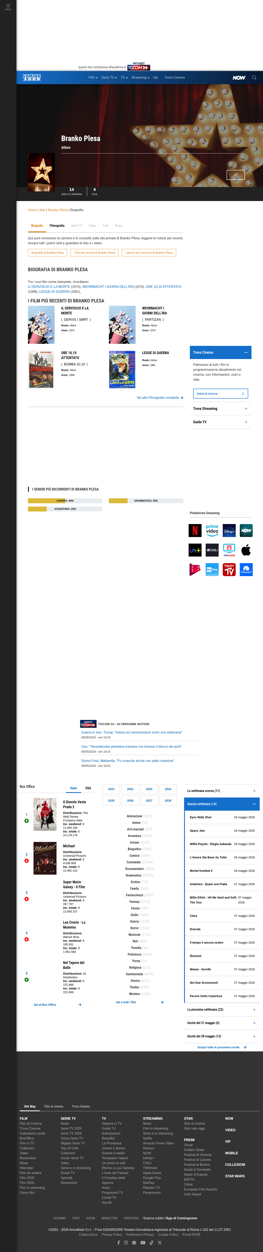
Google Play (152, 1178)
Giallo (134, 915)
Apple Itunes (152, 1173)
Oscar (188, 1145)
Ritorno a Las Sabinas (118, 1168)
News (24, 1163)
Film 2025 (27, 1178)
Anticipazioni (111, 1133)
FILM (23, 1118)
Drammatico (134, 875)
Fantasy (134, 902)
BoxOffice (27, 1138)
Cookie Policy (168, 1234)
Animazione (134, 816)
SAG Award (192, 1194)
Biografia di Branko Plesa (47, 252)
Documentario (134, 869)
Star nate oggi (194, 1128)
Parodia (136, 948)
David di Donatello (197, 1169)
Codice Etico (88, 1234)
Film (94, 190)
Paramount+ (152, 1192)
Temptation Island (115, 1158)
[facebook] (118, 1243)
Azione (134, 842)
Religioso (135, 968)
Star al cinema (194, 1123)
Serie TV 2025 (71, 1128)
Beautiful (108, 1138)
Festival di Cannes (197, 1159)
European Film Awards (200, 1189)
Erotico (135, 882)
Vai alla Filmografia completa (160, 397)
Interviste (26, 1168)
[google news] (134, 1243)
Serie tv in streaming (76, 1168)
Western (134, 994)
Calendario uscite (32, 1133)
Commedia (134, 862)
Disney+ (149, 1148)
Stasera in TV (112, 1123)
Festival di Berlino (197, 1164)
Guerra (134, 921)
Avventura (134, 836)
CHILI (147, 1163)
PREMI (189, 1140)
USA (88, 788)
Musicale (135, 935)
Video (24, 1153)
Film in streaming (32, 1187)
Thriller (134, 987)
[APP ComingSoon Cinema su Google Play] (240, 1218)
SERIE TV (68, 1118)
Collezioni (27, 1148)
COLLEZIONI (235, 1164)
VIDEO (230, 1130)
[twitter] (160, 1243)
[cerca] (254, 77)
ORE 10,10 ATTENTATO (163, 286)
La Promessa (111, 1143)
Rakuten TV (151, 1187)
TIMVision (150, 1168)
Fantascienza (134, 895)
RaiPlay (148, 1183)
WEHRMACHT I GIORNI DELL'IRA (108, 286)
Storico (135, 981)
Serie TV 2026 (71, 1133)
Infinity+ (149, 1158)
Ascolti (107, 1202)
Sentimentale (134, 974)
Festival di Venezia (197, 1155)
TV (104, 1118)
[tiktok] (151, 1243)
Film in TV (27, 1143)
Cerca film (27, 1192)
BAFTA (189, 1179)
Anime (136, 823)
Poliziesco (134, 954)
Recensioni (28, 1158)
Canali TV (109, 1197)
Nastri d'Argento (196, 1174)
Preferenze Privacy (140, 1234)
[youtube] (143, 1243)
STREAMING (153, 1118)
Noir (135, 941)
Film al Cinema (31, 1123)
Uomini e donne (113, 1148)
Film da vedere (31, 1173)
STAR (188, 1118)
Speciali (66, 1178)
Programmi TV (112, 1192)
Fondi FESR (191, 1234)
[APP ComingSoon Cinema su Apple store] (211, 1218)
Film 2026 (27, 1183)
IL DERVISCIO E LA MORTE (49, 286)
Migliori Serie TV (73, 1143)
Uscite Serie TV (72, 1158)
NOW (147, 1153)
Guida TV (68, 1173)
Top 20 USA (69, 1148)
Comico (135, 856)
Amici (106, 1187)
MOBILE (231, 1153)
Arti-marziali (135, 829)
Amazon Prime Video (158, 1143)
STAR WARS (235, 1176)
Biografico (134, 849)
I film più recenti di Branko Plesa (94, 252)
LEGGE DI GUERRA (54, 291)
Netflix (147, 1138)
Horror (134, 928)
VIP (228, 1141)
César (188, 1184)
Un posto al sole (114, 1163)
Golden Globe (194, 1150)
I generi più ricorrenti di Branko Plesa (149, 252)
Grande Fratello (113, 1153)
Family (134, 888)
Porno (136, 961)
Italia (73, 788)
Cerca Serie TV (72, 1138)
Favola (135, 908)
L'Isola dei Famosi (115, 1173)
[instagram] (125, 1243)
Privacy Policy (112, 1234)
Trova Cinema (30, 1128)
